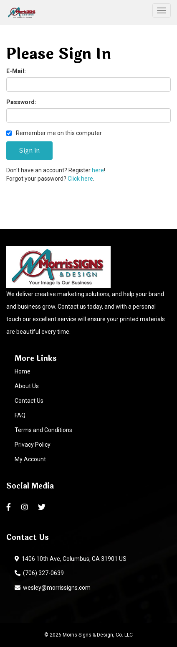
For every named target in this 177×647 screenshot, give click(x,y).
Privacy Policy (33, 444)
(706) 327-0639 (39, 573)
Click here (80, 178)
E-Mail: (16, 71)
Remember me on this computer (54, 133)
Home (22, 371)
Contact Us (29, 400)
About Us (27, 386)
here (98, 170)
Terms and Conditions (43, 430)
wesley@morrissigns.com (53, 587)
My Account (30, 459)
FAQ (20, 415)
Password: (21, 102)
